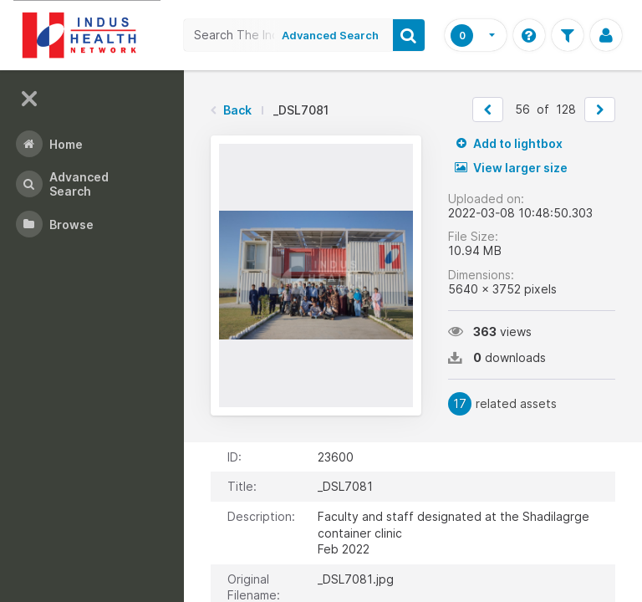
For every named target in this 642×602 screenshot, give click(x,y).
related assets (502, 404)
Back (237, 110)
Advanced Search (330, 35)
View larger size (511, 168)
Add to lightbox (509, 143)
